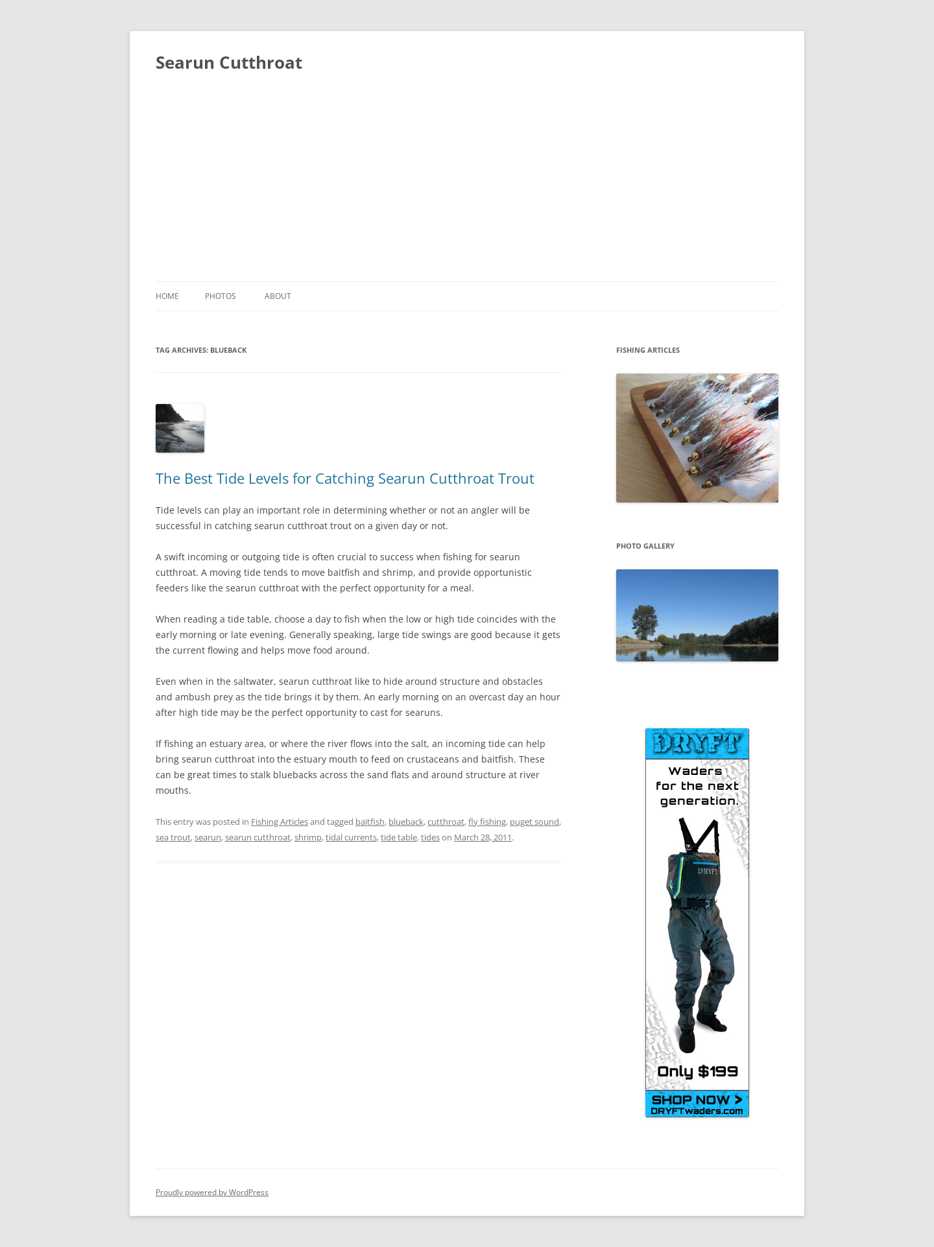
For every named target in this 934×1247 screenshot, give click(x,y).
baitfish (370, 821)
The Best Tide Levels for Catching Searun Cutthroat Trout (345, 478)
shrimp (308, 837)
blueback (406, 821)
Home (167, 296)
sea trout (173, 837)
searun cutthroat (258, 837)
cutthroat (445, 821)
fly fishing (487, 821)
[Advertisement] (467, 184)
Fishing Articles (279, 821)
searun (208, 837)
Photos (220, 296)
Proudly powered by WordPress (212, 1192)
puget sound (534, 821)
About (278, 296)
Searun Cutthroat (229, 62)
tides (430, 837)
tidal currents (351, 837)
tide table (399, 837)
